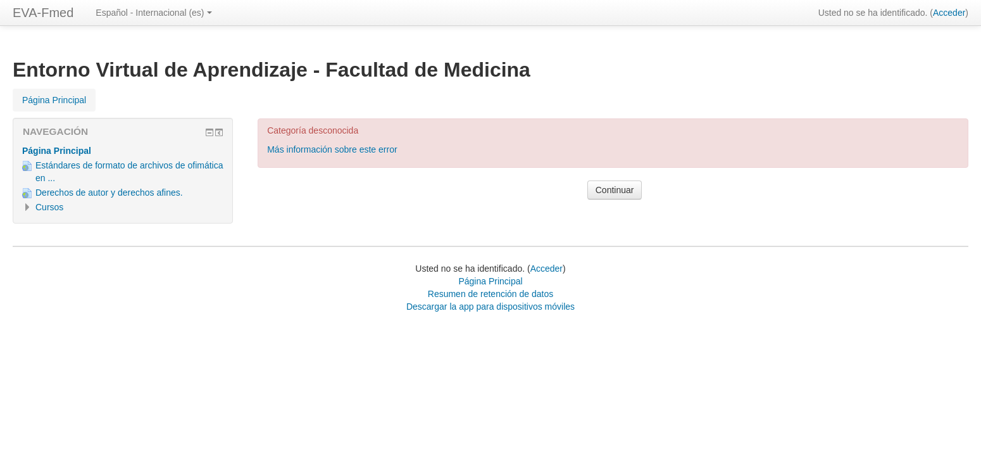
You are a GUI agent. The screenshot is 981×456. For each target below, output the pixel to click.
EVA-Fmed (43, 13)
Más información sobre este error (332, 149)
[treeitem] (122, 150)
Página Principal (56, 151)
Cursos (49, 207)
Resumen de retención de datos (490, 294)
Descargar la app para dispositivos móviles (490, 306)
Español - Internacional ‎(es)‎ (153, 13)
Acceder (949, 13)
